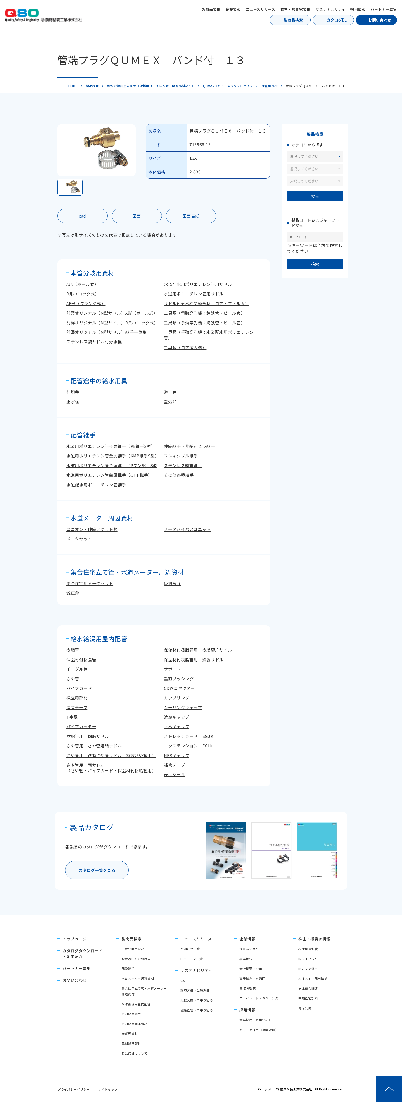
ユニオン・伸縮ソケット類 (92, 529)
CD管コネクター (179, 688)
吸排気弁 (172, 583)
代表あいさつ (249, 949)
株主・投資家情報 (295, 9)
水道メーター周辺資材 (138, 978)
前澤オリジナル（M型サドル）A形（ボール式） (112, 313)
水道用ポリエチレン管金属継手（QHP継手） (109, 475)
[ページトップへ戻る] (389, 1089)
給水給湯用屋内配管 (136, 1004)
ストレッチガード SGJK (188, 736)
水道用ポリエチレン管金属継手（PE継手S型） (110, 446)
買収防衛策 (247, 988)
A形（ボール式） (82, 284)
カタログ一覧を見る (96, 870)
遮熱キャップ (176, 717)
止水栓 (72, 401)
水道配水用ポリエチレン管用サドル (198, 284)
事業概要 (246, 959)
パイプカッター (81, 726)
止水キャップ (176, 726)
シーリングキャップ (183, 707)
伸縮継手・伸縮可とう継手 (189, 446)
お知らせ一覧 (190, 949)
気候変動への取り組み (196, 1000)
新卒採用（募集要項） (255, 1020)
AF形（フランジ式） (85, 303)
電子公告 (304, 1008)
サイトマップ (107, 1089)
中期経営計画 (308, 998)
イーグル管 (77, 669)
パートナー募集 (384, 9)
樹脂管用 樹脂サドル (87, 736)
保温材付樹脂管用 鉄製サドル (194, 659)
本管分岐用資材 (133, 949)
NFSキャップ (176, 755)
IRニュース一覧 (191, 959)
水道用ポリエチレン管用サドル (194, 293)
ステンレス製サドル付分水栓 (94, 341)
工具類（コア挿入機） (185, 347)
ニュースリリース (260, 9)
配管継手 (128, 968)
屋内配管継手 (131, 1013)
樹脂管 (72, 650)
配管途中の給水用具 (136, 959)
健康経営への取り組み (196, 1010)
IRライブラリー (309, 959)
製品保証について (134, 1053)
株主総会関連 (308, 988)
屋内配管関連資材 (134, 1023)
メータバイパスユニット (187, 529)
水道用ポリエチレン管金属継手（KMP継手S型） (112, 456)
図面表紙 (190, 216)
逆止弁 (170, 392)
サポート (172, 669)
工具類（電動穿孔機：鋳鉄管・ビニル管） (204, 313)
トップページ (75, 938)
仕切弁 (72, 392)
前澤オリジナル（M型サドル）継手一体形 (106, 332)
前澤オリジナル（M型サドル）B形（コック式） (112, 322)
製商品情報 (211, 9)
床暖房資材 (130, 1033)
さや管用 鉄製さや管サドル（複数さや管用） (111, 755)
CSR (183, 980)
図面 (137, 216)
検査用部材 (77, 698)
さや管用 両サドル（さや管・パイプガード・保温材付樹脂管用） (111, 768)
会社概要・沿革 (250, 968)
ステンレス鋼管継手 (183, 465)
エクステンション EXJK (188, 746)
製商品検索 (293, 20)
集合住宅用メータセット (89, 583)
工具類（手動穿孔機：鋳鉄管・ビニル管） (204, 322)
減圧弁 (72, 593)
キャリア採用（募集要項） (258, 1030)
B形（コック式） (82, 293)
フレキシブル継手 (181, 456)
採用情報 (358, 9)
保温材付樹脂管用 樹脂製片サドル (198, 650)
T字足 (72, 717)
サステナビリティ (330, 9)
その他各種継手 (179, 475)
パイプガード (79, 688)
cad (82, 216)
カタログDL (337, 20)
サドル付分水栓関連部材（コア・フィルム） (206, 303)
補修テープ (174, 765)
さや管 (72, 679)
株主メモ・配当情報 (313, 978)
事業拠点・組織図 (252, 978)
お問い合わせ (379, 20)
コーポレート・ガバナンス (258, 998)
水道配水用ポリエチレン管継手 (96, 485)
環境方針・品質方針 (195, 990)
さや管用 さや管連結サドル (94, 746)
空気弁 (170, 401)
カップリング (176, 698)
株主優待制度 (308, 949)
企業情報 (233, 9)
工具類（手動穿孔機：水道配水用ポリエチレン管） (208, 335)
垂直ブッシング (179, 679)
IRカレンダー (308, 968)
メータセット (79, 539)
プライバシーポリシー (73, 1089)
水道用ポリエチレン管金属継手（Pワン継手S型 (111, 465)
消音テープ (76, 707)
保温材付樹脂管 (81, 659)
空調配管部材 (131, 1043)
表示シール (174, 774)
